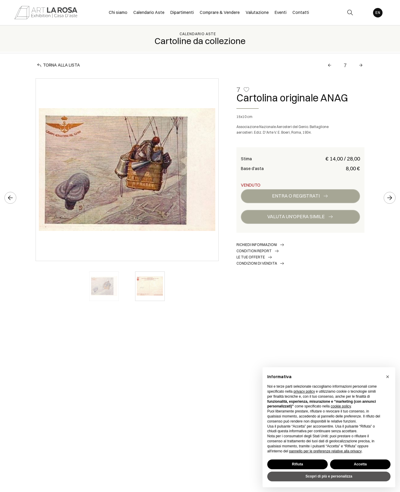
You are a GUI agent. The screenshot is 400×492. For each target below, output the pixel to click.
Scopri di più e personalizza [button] (328, 476)
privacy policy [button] (304, 391)
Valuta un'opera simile (296, 216)
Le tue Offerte (250, 257)
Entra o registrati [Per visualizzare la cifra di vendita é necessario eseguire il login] (296, 196)
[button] (387, 376)
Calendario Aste (198, 34)
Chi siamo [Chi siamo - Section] (118, 12)
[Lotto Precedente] (329, 65)
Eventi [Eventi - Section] (281, 12)
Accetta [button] (360, 464)
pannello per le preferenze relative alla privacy (325, 451)
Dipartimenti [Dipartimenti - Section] (182, 12)
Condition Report (254, 251)
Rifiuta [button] (297, 464)
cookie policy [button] (341, 406)
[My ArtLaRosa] (363, 12)
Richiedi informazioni (256, 244)
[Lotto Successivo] (360, 65)
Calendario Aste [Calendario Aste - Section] (148, 12)
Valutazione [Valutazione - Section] (257, 12)
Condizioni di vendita (256, 263)
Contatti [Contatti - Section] (300, 12)
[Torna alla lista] (59, 65)
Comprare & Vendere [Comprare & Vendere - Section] (220, 12)
